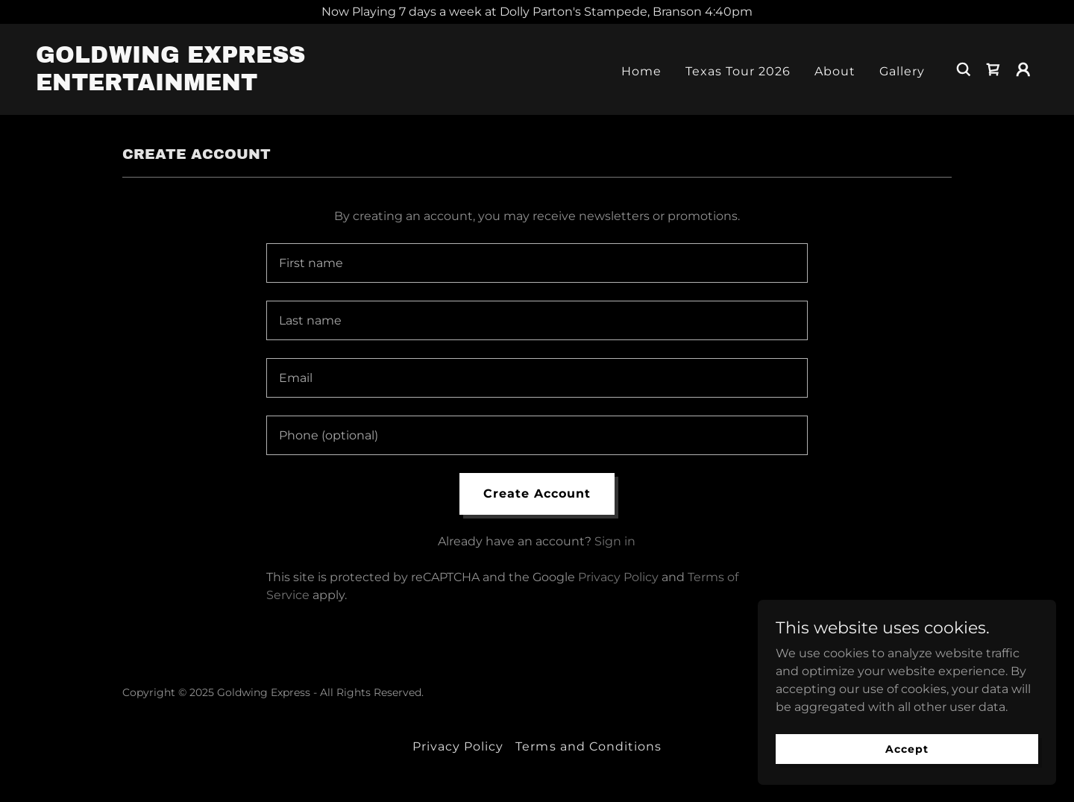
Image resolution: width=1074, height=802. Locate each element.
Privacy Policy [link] (618, 577)
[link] (176, 86)
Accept (906, 748)
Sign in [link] (614, 541)
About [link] (834, 71)
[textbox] (536, 263)
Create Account (537, 493)
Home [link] (641, 71)
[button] (1023, 69)
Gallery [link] (902, 71)
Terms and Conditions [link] (588, 746)
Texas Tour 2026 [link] (738, 71)
